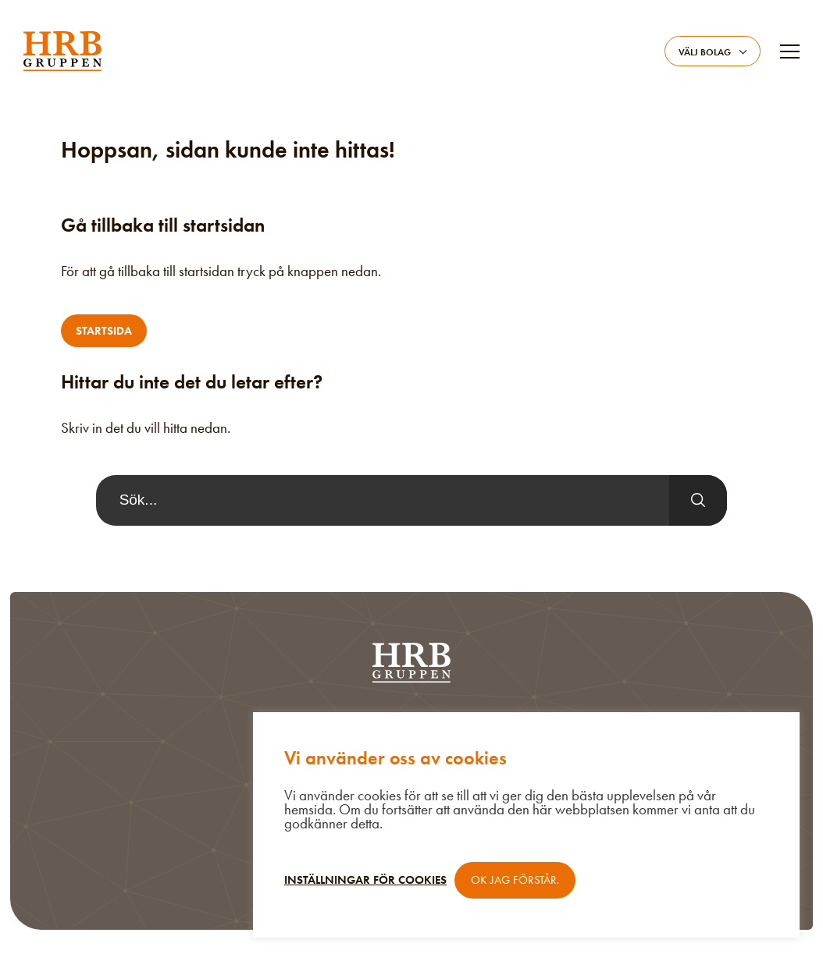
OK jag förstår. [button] (515, 880)
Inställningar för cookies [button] (365, 880)
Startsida (104, 331)
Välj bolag (705, 52)
